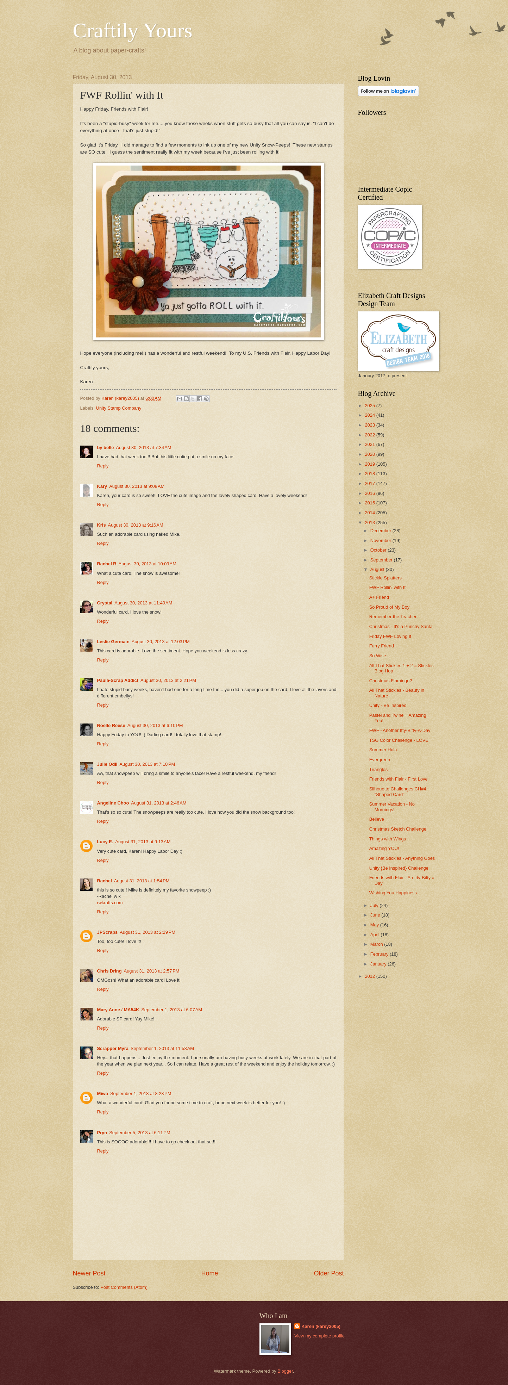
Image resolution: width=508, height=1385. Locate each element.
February (380, 954)
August (378, 569)
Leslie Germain (113, 641)
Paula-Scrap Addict (118, 680)
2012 (370, 976)
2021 (370, 444)
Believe (376, 819)
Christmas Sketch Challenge (397, 829)
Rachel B (107, 563)
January (379, 964)
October (379, 550)
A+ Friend (379, 597)
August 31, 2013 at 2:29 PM (147, 932)
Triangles (378, 769)
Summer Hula (383, 749)
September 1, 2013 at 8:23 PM (140, 1093)
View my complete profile (319, 1336)
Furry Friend (381, 645)
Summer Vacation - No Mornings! (392, 806)
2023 (370, 425)
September (382, 560)
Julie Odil (107, 764)
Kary (102, 486)
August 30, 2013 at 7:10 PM (147, 764)
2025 (370, 405)
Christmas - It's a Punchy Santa (401, 626)
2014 (370, 512)
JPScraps (107, 932)
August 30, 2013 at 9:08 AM (136, 486)
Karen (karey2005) (320, 1326)
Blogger (285, 1371)
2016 (370, 493)
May (375, 924)
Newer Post (89, 1273)
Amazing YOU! (384, 848)
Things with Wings (387, 838)
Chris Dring (109, 971)
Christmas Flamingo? (390, 680)
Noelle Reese (111, 725)
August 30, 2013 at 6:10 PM (155, 725)
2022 (370, 434)
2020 (370, 454)
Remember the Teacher (392, 616)
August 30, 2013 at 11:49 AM (143, 602)
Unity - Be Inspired (388, 705)
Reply (103, 465)
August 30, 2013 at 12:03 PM (161, 641)
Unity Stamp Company (119, 408)
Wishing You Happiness (393, 892)
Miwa (102, 1093)
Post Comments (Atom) (124, 1287)
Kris (101, 525)
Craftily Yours (133, 30)
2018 (370, 473)
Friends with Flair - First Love (398, 779)
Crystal (105, 602)
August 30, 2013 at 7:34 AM (143, 447)
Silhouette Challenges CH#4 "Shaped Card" (397, 791)
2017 (370, 483)
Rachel (104, 880)
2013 (370, 522)
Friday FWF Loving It (390, 636)
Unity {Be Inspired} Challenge (398, 868)
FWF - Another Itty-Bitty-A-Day (400, 730)
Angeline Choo (113, 803)
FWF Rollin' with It (387, 587)
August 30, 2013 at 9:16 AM (135, 525)
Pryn (102, 1132)
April (375, 934)
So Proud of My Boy (389, 607)
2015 (370, 502)
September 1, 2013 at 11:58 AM (162, 1048)
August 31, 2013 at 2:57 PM (152, 971)
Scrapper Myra (112, 1048)
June (376, 915)
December (381, 530)
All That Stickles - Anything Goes (402, 858)
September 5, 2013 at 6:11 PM (139, 1132)
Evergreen (379, 759)
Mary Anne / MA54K (118, 1009)
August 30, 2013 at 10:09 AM (147, 563)
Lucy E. (105, 841)
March (377, 944)
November (381, 540)
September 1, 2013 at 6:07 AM (171, 1009)
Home (209, 1273)
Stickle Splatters (385, 577)
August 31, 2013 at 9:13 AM (142, 841)
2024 (370, 415)
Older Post (329, 1273)
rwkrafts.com (110, 902)
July (375, 905)
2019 (370, 464)
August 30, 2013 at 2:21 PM (168, 680)
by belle (105, 447)
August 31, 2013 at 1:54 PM (142, 880)
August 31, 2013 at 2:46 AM (158, 803)
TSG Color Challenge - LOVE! (399, 740)
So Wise (377, 655)
